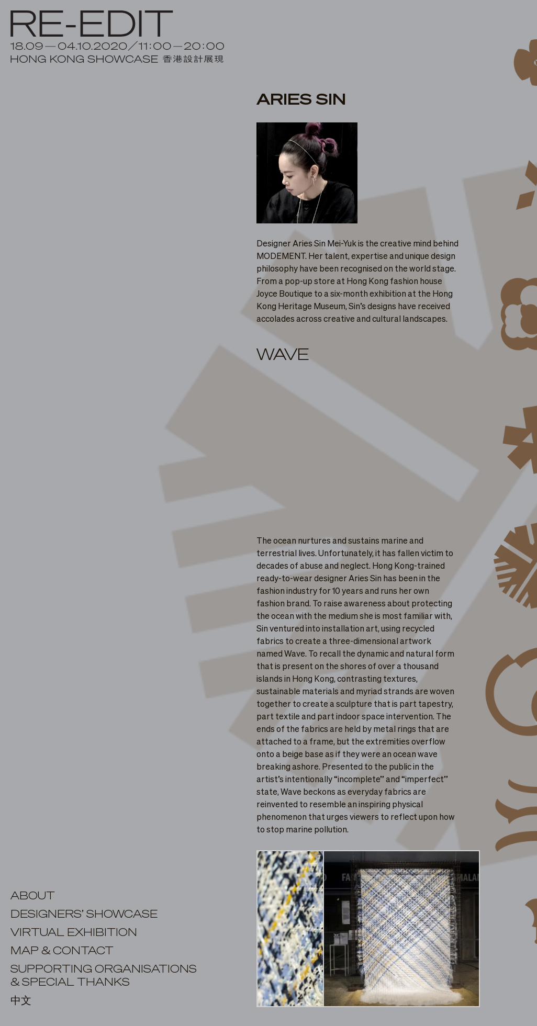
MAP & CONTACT (62, 951)
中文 (20, 1001)
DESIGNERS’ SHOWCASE (84, 914)
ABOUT (32, 896)
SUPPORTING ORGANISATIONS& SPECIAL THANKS (103, 976)
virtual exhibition (73, 933)
